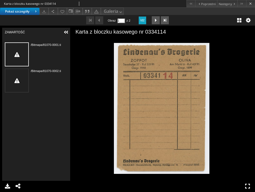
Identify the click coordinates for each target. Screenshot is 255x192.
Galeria (113, 11)
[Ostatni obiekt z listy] (241, 3)
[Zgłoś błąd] (96, 11)
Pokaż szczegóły (21, 11)
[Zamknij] (250, 3)
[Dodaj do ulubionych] (62, 11)
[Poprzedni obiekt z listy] (206, 3)
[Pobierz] (44, 11)
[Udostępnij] (53, 11)
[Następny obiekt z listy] (227, 3)
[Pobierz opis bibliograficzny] (77, 11)
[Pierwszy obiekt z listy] (190, 3)
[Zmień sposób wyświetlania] (70, 11)
